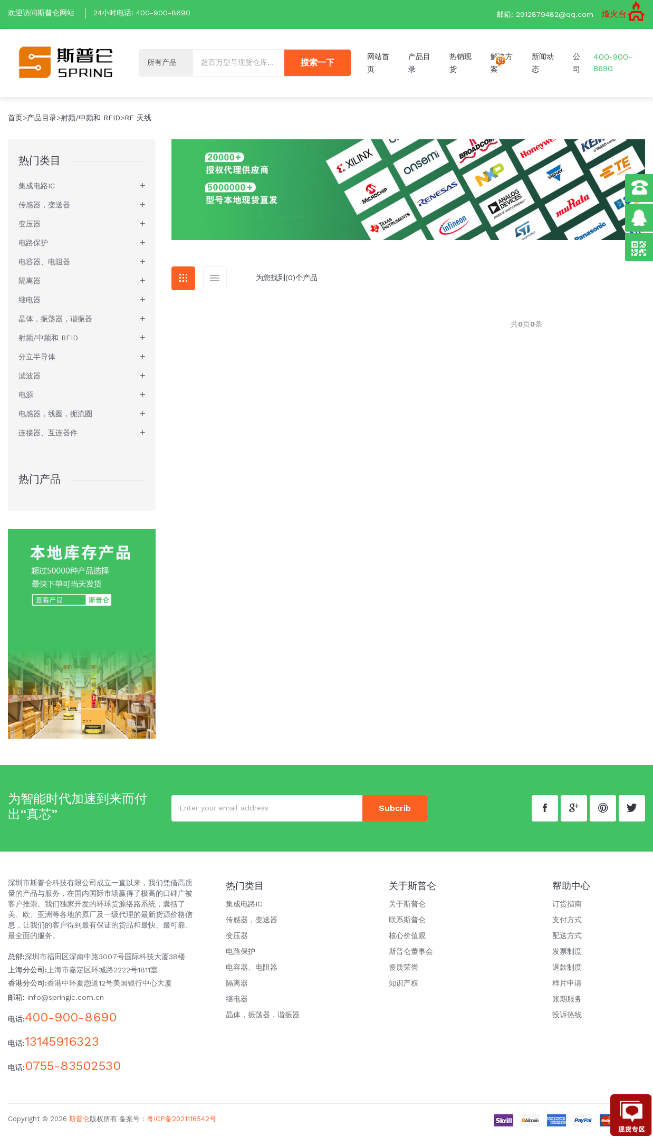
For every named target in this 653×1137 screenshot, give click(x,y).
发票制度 (567, 951)
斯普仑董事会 (411, 951)
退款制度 (567, 967)
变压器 (29, 223)
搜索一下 (317, 63)
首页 (15, 117)
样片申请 (567, 983)
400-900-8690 (163, 12)
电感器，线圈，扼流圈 (55, 413)
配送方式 (567, 935)
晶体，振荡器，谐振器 (55, 318)
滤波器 (29, 375)
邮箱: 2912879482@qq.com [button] (544, 14)
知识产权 (403, 983)
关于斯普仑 (407, 904)
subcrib (395, 808)
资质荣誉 (403, 967)
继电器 (29, 299)
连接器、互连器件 (48, 432)
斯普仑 (79, 1119)
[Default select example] (166, 63)
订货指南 (567, 904)
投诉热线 (567, 1014)
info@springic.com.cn (65, 997)
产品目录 (41, 117)
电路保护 (33, 242)
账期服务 (567, 999)
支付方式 (567, 919)
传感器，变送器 (44, 204)
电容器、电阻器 (44, 261)
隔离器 (29, 280)
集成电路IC (36, 185)
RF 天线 (137, 117)
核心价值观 (407, 935)
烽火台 (614, 14)
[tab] (183, 278)
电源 (25, 394)
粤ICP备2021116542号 (181, 1119)
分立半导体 (36, 356)
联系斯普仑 (407, 919)
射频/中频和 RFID (90, 117)
